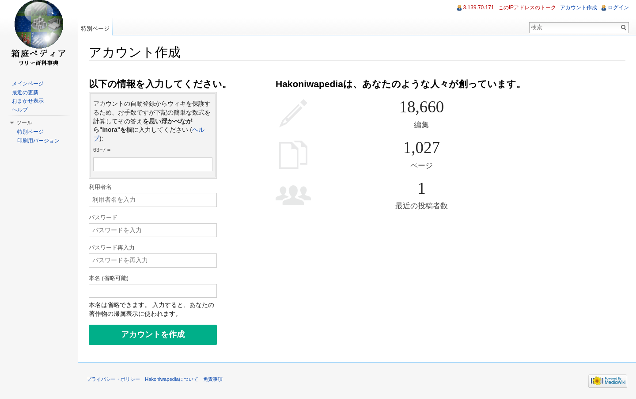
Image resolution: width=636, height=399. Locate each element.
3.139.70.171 (478, 7)
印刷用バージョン (38, 141)
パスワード (103, 218)
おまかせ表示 (28, 101)
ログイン (618, 7)
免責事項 (213, 379)
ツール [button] (24, 122)
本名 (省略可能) (109, 278)
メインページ (28, 84)
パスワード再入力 (112, 248)
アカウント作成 (578, 7)
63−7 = (101, 150)
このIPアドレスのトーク (527, 7)
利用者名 (100, 187)
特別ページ (95, 28)
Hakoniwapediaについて (171, 379)
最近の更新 (25, 92)
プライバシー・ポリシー (113, 379)
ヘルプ (20, 110)
